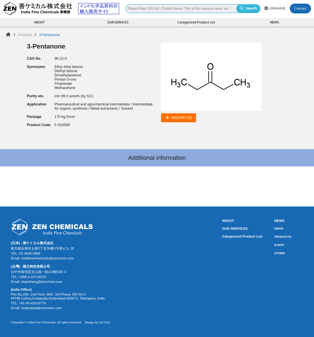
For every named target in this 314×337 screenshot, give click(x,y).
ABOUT (39, 22)
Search (251, 8)
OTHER (275, 253)
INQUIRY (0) (181, 118)
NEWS (274, 22)
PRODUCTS (275, 236)
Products (25, 35)
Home (8, 34)
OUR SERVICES (118, 22)
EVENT (275, 245)
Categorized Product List (196, 22)
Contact (300, 9)
